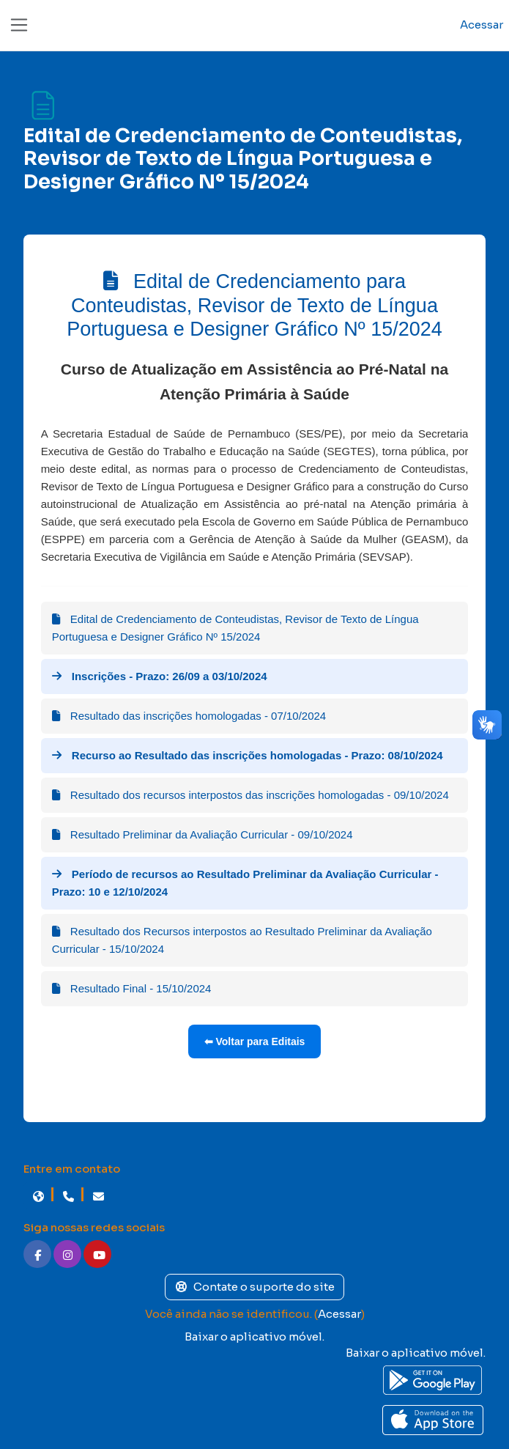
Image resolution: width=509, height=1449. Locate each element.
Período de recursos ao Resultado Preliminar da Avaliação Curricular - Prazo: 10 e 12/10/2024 (245, 883)
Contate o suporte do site (254, 1287)
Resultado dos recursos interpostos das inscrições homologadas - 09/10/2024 (250, 795)
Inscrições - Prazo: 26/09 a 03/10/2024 (159, 676)
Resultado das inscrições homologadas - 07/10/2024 (189, 715)
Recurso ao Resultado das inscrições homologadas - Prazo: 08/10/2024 (247, 755)
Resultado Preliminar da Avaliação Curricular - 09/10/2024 (202, 834)
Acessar (481, 25)
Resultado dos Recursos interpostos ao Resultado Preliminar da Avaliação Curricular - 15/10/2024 (242, 940)
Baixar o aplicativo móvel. (254, 1336)
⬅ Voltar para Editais (254, 1041)
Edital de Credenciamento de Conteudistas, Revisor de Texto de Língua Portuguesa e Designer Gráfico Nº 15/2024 (235, 628)
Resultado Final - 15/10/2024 (132, 988)
